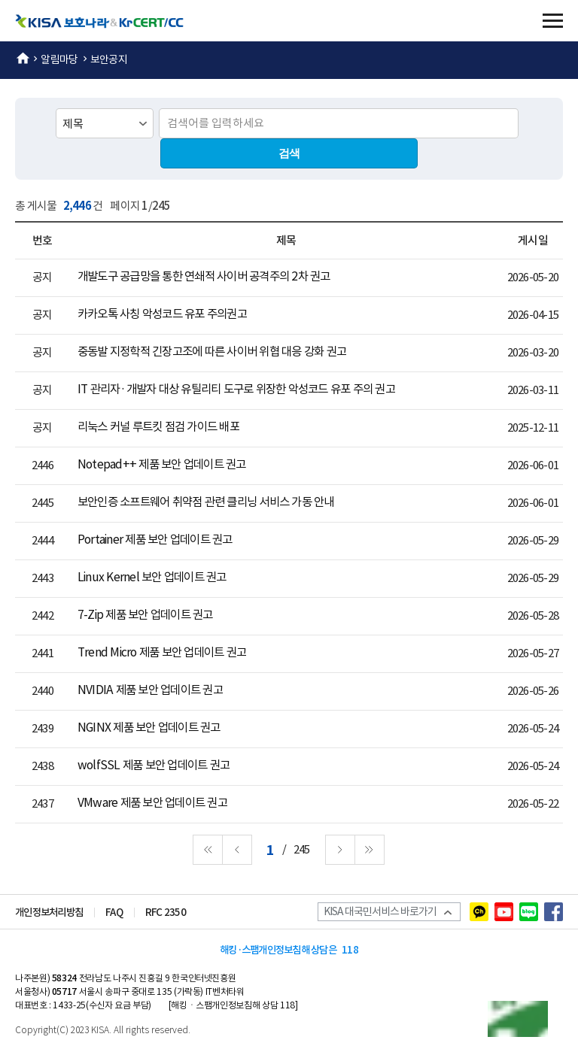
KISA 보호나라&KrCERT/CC (109, 20)
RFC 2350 (165, 912)
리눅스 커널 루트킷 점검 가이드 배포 (158, 427)
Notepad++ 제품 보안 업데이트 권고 (162, 465)
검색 (289, 153)
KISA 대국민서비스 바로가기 (384, 911)
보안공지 (108, 59)
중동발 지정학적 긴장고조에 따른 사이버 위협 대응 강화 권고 (212, 352)
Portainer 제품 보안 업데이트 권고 (155, 540)
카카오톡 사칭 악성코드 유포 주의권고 (162, 315)
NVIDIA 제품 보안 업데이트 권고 (150, 691)
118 (350, 950)
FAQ (114, 912)
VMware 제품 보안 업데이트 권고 (152, 803)
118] (289, 1005)
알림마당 (59, 59)
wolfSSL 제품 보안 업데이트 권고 (154, 766)
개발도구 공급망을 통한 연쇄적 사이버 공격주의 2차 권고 (204, 277)
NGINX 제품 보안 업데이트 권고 (149, 728)
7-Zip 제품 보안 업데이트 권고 (146, 615)
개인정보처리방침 (49, 912)
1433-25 (69, 1005)
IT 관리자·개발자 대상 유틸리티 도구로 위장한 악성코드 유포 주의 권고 (236, 390)
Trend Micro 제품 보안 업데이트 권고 (162, 653)
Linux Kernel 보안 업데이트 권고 (152, 578)
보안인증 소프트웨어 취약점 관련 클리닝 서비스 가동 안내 (206, 503)
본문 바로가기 (0, 0)
